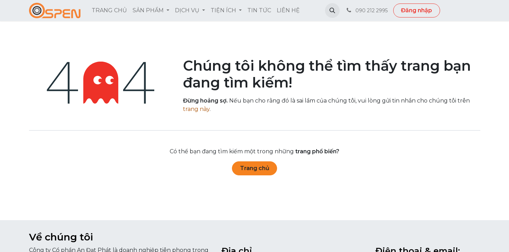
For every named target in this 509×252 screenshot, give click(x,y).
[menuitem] (109, 11)
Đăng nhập (416, 10)
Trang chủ (254, 168)
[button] (332, 10)
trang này (196, 109)
